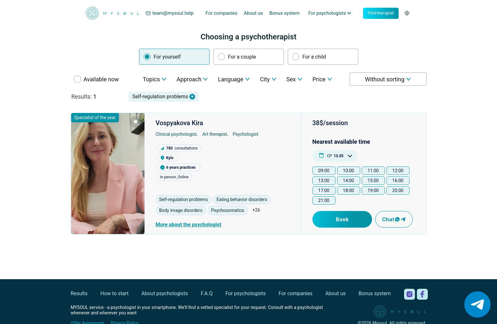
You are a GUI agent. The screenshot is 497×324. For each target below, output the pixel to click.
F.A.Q (207, 293)
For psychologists (245, 293)
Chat (394, 219)
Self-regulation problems (183, 199)
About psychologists (164, 293)
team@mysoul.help (169, 13)
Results (79, 293)
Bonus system (284, 13)
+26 (256, 210)
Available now (101, 79)
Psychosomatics (227, 210)
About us (253, 13)
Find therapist (381, 13)
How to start (114, 293)
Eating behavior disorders (242, 199)
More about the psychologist (188, 225)
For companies (221, 13)
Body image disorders (181, 210)
